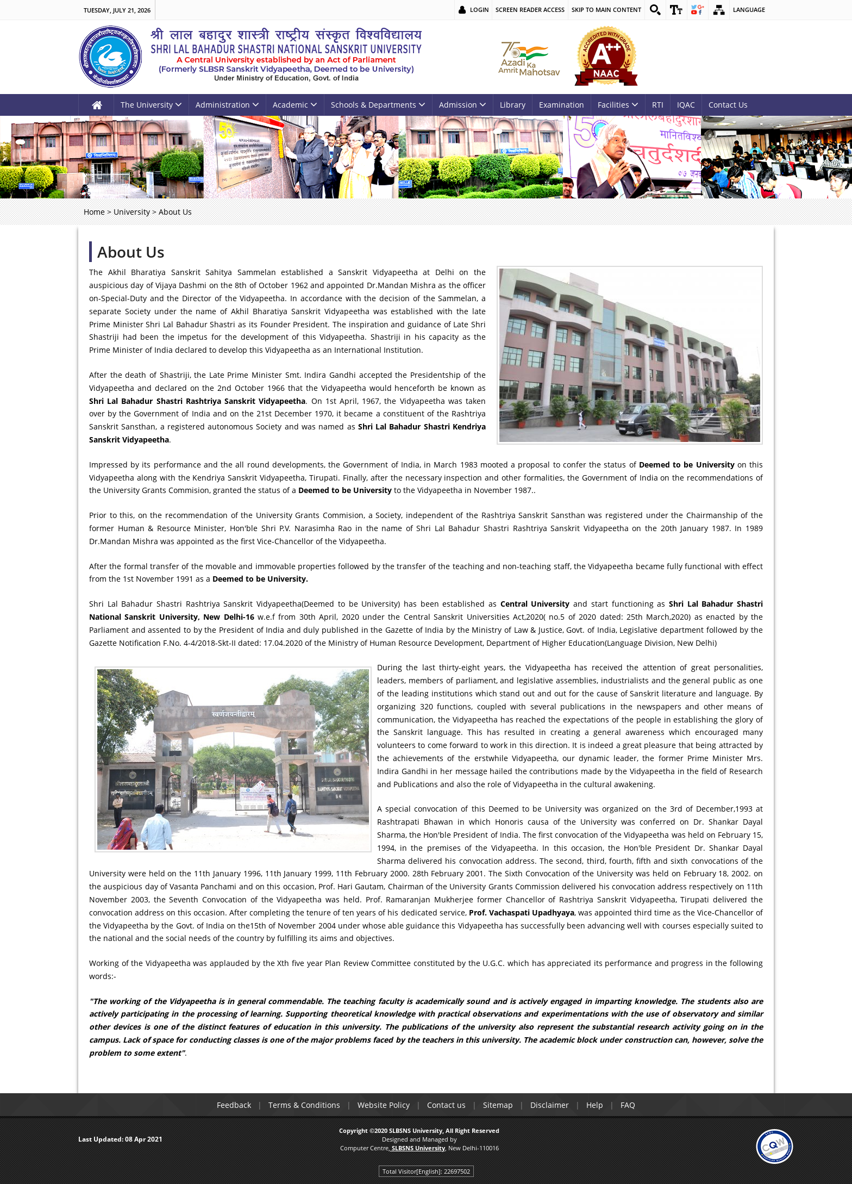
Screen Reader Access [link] (530, 9)
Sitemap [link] (498, 1105)
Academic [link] (295, 104)
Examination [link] (561, 104)
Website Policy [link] (384, 1105)
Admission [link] (462, 104)
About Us (131, 251)
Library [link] (512, 104)
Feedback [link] (234, 1105)
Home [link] (94, 212)
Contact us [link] (446, 1105)
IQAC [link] (686, 104)
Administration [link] (227, 104)
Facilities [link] (618, 104)
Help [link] (594, 1105)
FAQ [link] (628, 1105)
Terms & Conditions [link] (304, 1105)
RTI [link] (657, 104)
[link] (655, 10)
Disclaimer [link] (549, 1105)
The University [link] (151, 104)
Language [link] (749, 9)
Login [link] (479, 9)
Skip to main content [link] (606, 9)
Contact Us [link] (728, 104)
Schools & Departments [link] (378, 104)
